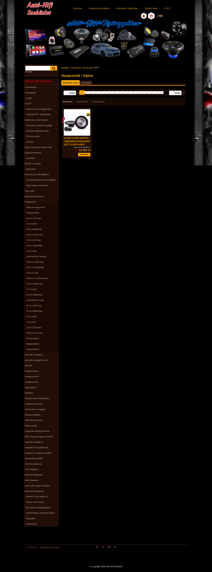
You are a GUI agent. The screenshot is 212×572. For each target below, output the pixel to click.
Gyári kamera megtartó (35, 409)
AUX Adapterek (31, 469)
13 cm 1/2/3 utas (33, 240)
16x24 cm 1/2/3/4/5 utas (37, 278)
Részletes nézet (70, 82)
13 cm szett (31, 251)
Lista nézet (86, 83)
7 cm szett (30, 322)
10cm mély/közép (34, 229)
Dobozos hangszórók (35, 207)
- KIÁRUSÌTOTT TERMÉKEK (38, 114)
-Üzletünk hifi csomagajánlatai (38, 109)
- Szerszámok (31, 524)
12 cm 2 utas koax (34, 235)
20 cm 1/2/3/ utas (34, 306)
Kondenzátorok (31, 371)
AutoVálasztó (31, 87)
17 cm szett (31, 289)
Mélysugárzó (30, 387)
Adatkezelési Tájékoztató (127, 8)
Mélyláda (29, 393)
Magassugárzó (32, 344)
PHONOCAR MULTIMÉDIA (37, 175)
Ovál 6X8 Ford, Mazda (36, 256)
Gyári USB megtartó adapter (37, 486)
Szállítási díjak (150, 8)
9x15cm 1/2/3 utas (34, 333)
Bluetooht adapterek (34, 475)
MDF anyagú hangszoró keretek (39, 437)
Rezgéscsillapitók (32, 415)
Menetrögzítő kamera (34, 196)
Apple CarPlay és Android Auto (38, 147)
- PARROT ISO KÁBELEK (36, 497)
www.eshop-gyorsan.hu (50, 547)
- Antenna (29, 142)
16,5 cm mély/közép (35, 267)
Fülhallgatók (30, 93)
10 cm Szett (31, 224)
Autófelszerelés (31, 382)
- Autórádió (29, 158)
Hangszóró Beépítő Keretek (37, 431)
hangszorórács (32, 349)
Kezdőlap (65, 67)
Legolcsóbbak (82, 102)
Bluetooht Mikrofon (33, 153)
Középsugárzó (32, 338)
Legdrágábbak (98, 102)
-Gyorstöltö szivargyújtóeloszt (38, 507)
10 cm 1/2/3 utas (33, 218)
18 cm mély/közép (34, 295)
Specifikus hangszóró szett (37, 360)
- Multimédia (30, 169)
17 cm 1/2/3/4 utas (34, 284)
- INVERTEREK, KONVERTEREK (40, 513)
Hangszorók (30, 202)
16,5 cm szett (32, 273)
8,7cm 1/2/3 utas (33, 327)
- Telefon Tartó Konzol (34, 502)
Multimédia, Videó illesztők (36, 120)
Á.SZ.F (167, 8)
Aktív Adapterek (32, 480)
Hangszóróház (32, 213)
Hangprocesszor (32, 376)
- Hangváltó (30, 518)
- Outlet (28, 98)
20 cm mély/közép (34, 311)
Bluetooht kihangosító (34, 491)
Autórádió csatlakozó (34, 442)
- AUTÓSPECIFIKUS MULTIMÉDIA (40, 180)
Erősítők (28, 366)
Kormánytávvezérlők (34, 458)
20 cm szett (31, 316)
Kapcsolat (77, 8)
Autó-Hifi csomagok (33, 355)
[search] (53, 68)
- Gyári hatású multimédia (36, 185)
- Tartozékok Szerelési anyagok (39, 125)
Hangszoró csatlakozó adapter (38, 453)
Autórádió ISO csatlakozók (36, 447)
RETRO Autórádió (33, 164)
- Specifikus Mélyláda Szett (37, 131)
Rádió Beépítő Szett (34, 420)
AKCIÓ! (28, 104)
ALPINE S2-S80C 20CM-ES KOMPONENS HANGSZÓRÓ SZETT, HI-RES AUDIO (77, 141)
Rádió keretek (31, 426)
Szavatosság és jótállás (98, 8)
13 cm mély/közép (34, 245)
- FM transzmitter (32, 136)
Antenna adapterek (33, 464)
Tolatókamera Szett (33, 404)
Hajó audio (29, 191)
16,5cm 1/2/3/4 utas (35, 262)
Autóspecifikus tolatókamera (37, 398)
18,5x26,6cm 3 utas (35, 300)
